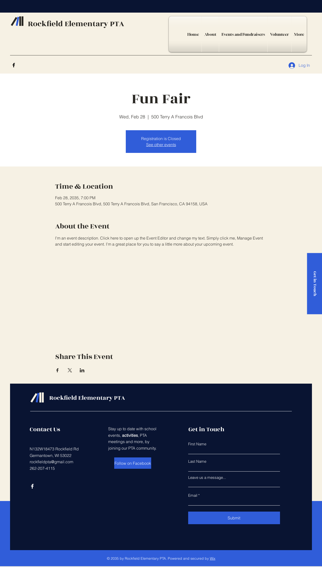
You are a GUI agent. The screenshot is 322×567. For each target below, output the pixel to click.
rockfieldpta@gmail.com (51, 461)
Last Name (197, 461)
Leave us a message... (207, 477)
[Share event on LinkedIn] (82, 370)
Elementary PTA (94, 24)
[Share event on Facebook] (57, 370)
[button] (243, 34)
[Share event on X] (69, 370)
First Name (197, 444)
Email (192, 495)
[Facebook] (14, 65)
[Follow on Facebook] (132, 463)
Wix (212, 558)
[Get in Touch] (314, 283)
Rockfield (46, 24)
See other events (161, 144)
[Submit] (234, 518)
